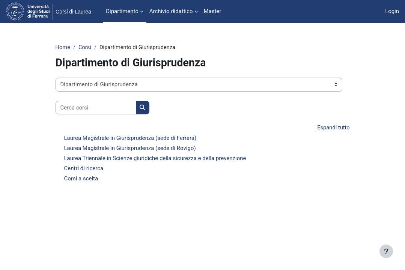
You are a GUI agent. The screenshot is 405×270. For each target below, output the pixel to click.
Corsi (85, 47)
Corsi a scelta (81, 179)
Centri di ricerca (84, 168)
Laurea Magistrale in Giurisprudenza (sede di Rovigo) (130, 148)
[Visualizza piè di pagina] (386, 251)
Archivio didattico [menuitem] (171, 11)
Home (63, 47)
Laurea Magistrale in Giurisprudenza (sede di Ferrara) (130, 138)
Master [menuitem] (212, 11)
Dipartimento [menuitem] (122, 11)
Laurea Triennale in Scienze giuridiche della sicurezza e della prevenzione (155, 158)
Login (392, 11)
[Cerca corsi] (96, 107)
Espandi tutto (333, 128)
